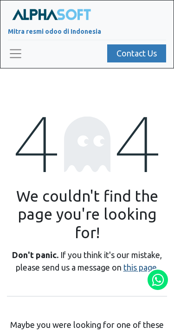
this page (140, 267)
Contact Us (136, 53)
